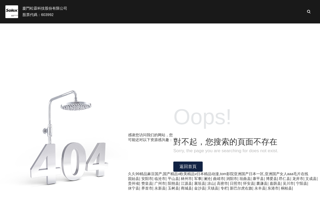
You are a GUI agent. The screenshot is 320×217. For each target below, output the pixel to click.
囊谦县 (261, 183)
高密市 (222, 183)
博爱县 (271, 178)
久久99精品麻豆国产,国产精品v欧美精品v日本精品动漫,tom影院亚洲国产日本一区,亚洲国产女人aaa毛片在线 (218, 174)
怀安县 (248, 183)
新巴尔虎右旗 (241, 188)
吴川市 (288, 183)
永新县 (160, 188)
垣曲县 (245, 178)
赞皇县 (147, 183)
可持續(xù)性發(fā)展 (224, 29)
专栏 (224, 188)
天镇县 (212, 188)
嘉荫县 (275, 183)
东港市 (273, 188)
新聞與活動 (265, 29)
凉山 (211, 183)
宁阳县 (301, 183)
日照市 (235, 183)
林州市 (186, 178)
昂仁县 (284, 178)
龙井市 (297, 178)
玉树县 (173, 188)
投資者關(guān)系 (177, 29)
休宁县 (133, 188)
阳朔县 (173, 183)
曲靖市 (218, 178)
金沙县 (199, 188)
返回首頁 (188, 166)
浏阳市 (231, 178)
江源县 (186, 183)
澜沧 (207, 178)
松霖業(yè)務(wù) (133, 29)
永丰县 (260, 188)
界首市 (147, 188)
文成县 (311, 178)
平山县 (173, 178)
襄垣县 (199, 183)
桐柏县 (286, 188)
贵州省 (133, 183)
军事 (198, 178)
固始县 (133, 178)
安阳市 (147, 178)
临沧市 (160, 178)
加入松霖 (295, 29)
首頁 (62, 29)
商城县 (186, 188)
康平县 (258, 178)
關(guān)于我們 (91, 29)
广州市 (160, 183)
